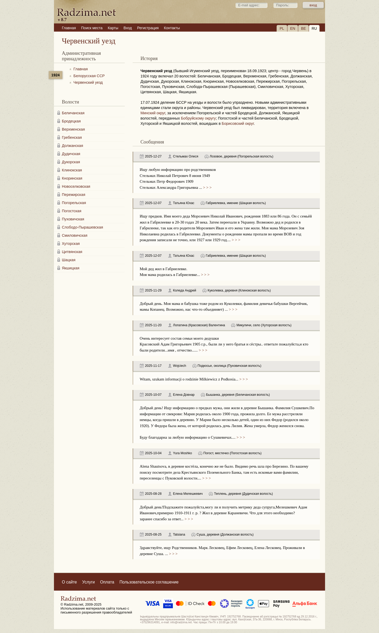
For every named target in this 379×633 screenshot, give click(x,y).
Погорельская (74, 203)
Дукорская (71, 162)
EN (292, 28)
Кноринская (72, 178)
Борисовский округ (238, 123)
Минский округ (153, 113)
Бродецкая (71, 121)
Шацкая (69, 260)
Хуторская (71, 243)
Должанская (72, 146)
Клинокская (72, 170)
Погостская (71, 211)
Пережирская (73, 194)
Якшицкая (70, 268)
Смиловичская (74, 235)
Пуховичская (73, 219)
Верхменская (73, 129)
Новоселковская (76, 186)
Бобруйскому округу (198, 118)
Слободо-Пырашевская (82, 227)
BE (303, 28)
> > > (207, 187)
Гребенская (72, 137)
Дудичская (71, 154)
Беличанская (73, 113)
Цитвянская (72, 252)
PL (282, 28)
